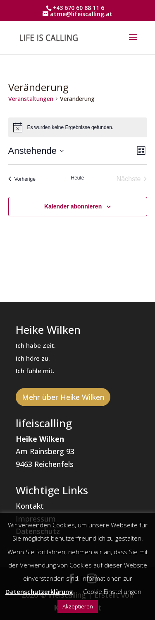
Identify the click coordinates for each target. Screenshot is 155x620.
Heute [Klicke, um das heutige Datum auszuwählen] (77, 178)
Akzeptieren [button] (77, 606)
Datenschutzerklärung (39, 591)
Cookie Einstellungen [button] (112, 591)
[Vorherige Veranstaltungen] (22, 179)
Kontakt (30, 506)
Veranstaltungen (30, 99)
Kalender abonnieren (73, 206)
